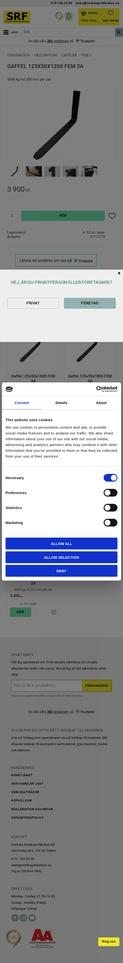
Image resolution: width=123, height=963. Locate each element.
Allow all (61, 544)
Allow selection (61, 557)
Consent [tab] (22, 402)
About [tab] (101, 402)
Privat (33, 303)
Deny (61, 571)
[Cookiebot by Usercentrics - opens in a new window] (96, 389)
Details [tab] (61, 402)
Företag (90, 303)
